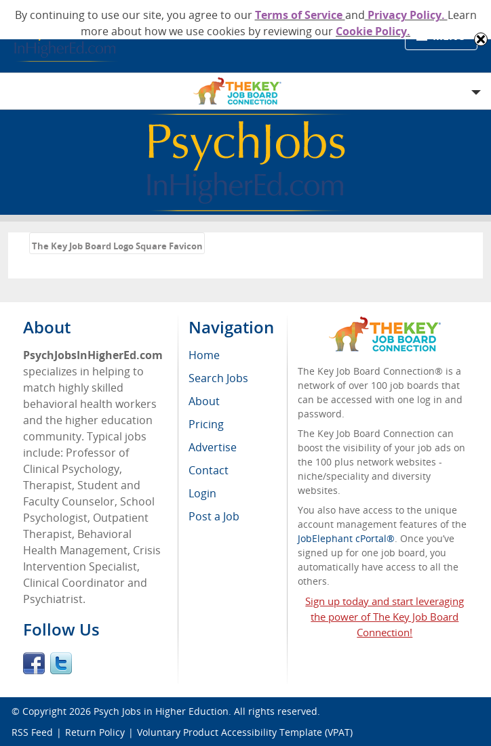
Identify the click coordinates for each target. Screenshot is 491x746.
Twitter (61, 663)
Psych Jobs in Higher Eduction (161, 711)
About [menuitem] (204, 401)
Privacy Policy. (406, 14)
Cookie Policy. (373, 31)
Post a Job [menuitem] (214, 516)
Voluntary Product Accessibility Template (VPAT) (245, 732)
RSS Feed (32, 732)
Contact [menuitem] (209, 470)
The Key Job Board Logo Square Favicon (117, 246)
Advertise (213, 447)
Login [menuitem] (202, 493)
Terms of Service (300, 14)
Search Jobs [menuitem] (218, 378)
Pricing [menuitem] (206, 424)
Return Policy (95, 732)
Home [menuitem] (204, 355)
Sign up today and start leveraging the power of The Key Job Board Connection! (384, 616)
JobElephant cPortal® (346, 538)
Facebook (34, 663)
